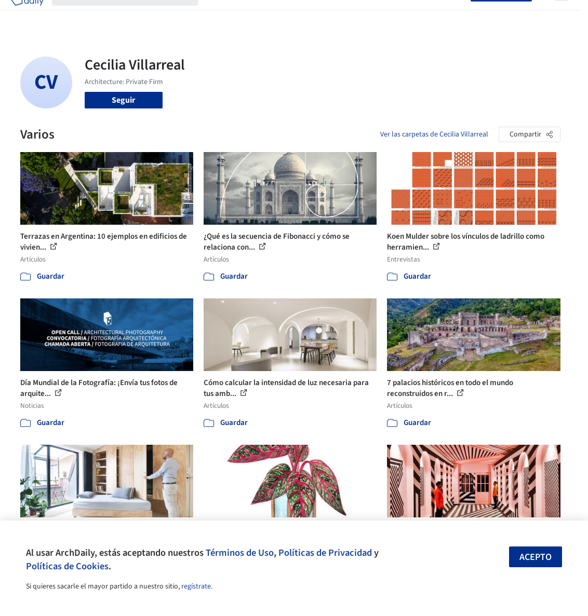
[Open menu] (561, 14)
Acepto (535, 557)
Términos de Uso (240, 552)
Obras (217, 14)
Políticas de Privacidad (325, 552)
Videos (387, 14)
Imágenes (251, 14)
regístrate (196, 586)
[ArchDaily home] (27, 14)
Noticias (354, 14)
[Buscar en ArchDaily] (133, 14)
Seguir (123, 100)
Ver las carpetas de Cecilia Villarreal (434, 134)
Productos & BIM (303, 14)
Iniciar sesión (441, 14)
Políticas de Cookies (67, 566)
